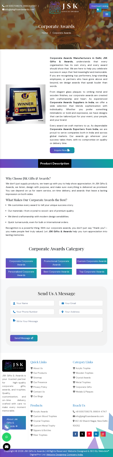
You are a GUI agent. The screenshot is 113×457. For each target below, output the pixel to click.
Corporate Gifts (82, 387)
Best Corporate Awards (56, 271)
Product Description (54, 163)
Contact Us (37, 391)
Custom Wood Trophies (43, 416)
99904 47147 (100, 411)
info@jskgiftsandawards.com (18, 9)
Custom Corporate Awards (92, 261)
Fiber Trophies (38, 435)
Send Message (24, 338)
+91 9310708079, (12, 6)
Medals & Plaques (83, 391)
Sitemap (36, 377)
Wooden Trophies (83, 373)
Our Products (38, 373)
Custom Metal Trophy (42, 425)
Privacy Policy (38, 387)
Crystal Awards (82, 377)
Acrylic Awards (39, 411)
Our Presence (38, 382)
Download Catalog (100, 8)
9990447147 (29, 6)
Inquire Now (62, 150)
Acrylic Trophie (81, 368)
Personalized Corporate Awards (21, 273)
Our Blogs (36, 396)
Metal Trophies (82, 382)
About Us (36, 368)
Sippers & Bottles (40, 430)
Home (45, 32)
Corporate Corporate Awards (21, 263)
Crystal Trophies (40, 421)
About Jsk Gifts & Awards (12, 423)
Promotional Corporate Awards (56, 263)
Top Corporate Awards (91, 271)
